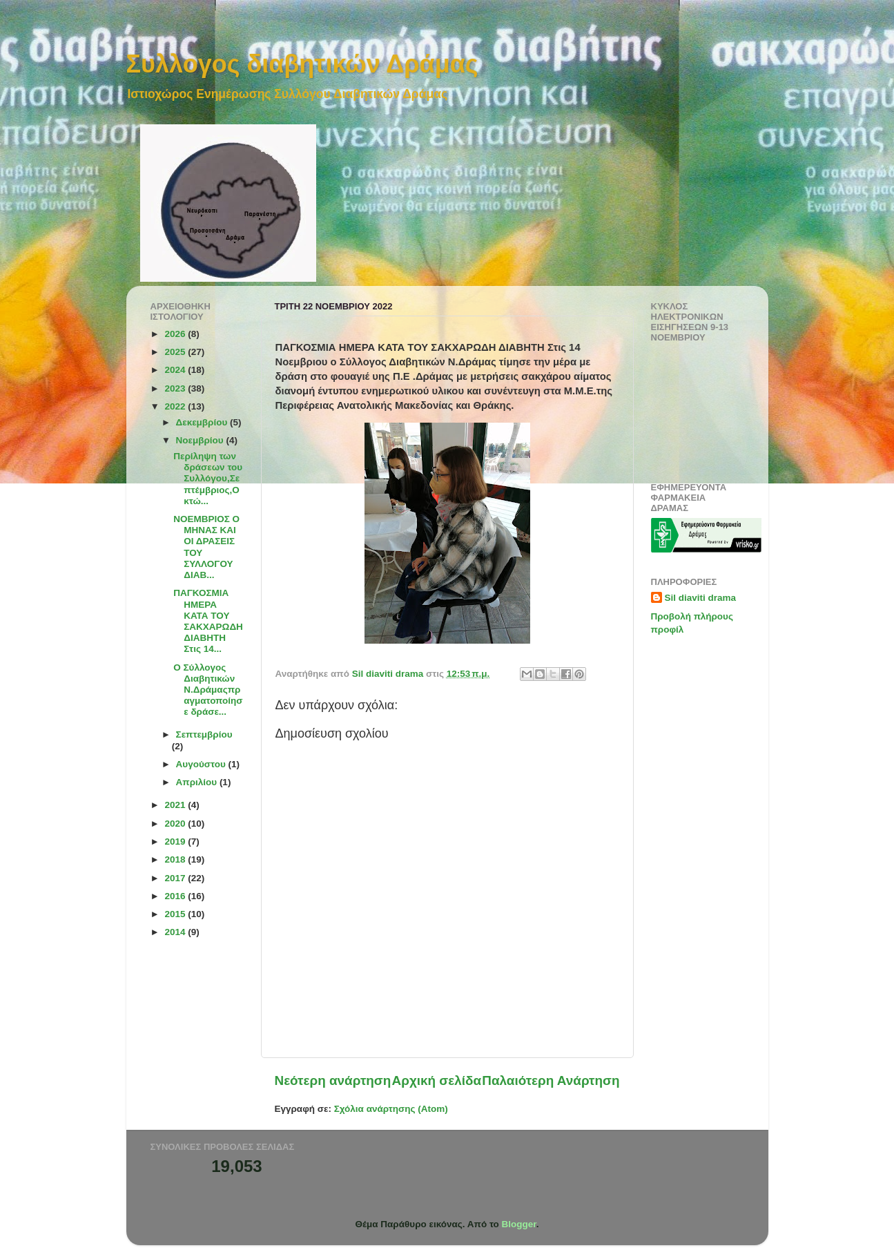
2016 (176, 896)
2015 (176, 914)
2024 (176, 370)
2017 (176, 878)
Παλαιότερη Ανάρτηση (550, 1080)
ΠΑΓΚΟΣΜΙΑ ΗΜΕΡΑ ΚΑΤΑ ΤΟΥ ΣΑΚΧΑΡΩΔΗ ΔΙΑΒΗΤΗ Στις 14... (208, 621)
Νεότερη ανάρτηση (333, 1080)
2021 (176, 805)
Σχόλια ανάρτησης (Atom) (391, 1109)
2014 (176, 932)
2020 (176, 823)
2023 (176, 388)
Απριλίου (198, 782)
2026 (176, 334)
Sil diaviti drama (701, 598)
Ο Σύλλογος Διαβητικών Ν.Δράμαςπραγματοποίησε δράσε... (207, 690)
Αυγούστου (202, 764)
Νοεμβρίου (201, 440)
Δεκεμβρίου (203, 422)
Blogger (519, 1224)
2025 (176, 352)
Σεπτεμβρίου (204, 734)
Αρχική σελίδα (437, 1080)
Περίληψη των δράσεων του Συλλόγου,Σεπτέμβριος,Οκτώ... (207, 478)
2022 (176, 406)
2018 (176, 859)
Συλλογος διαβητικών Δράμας (302, 64)
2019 (176, 841)
